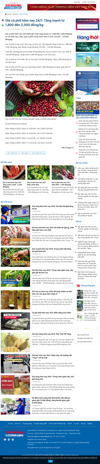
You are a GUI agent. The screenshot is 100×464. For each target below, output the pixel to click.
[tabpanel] (14, 181)
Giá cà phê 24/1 (12, 153)
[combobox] (87, 26)
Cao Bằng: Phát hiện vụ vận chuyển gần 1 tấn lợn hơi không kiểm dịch (88, 181)
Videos (90, 423)
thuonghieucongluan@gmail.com (41, 436)
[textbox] (87, 26)
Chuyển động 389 (40, 423)
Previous (78, 328)
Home (8, 14)
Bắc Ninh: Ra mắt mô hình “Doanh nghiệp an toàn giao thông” (88, 196)
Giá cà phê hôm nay (38, 153)
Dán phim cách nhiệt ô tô (85, 338)
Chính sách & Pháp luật (57, 423)
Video (78, 98)
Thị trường (24, 14)
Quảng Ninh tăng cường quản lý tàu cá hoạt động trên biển (87, 255)
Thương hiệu (27, 423)
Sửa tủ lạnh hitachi (83, 335)
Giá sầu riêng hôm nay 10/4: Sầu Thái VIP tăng (51, 334)
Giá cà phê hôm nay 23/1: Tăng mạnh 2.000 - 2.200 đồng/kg (12, 184)
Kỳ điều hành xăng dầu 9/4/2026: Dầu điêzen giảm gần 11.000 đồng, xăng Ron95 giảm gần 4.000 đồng (51, 400)
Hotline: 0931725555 (88, 2)
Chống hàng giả (88, 285)
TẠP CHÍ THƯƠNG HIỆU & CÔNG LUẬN (49, 455)
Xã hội (78, 221)
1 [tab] (86, 328)
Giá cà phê (25, 153)
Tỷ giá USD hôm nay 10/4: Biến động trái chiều (51, 313)
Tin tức (10, 423)
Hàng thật (77, 2)
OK (50, 461)
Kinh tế (15, 14)
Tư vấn (76, 423)
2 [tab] (89, 328)
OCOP (70, 423)
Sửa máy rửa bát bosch (84, 342)
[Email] (13, 440)
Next (97, 328)
